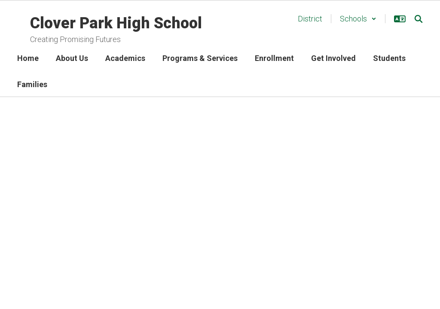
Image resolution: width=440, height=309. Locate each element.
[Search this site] (418, 19)
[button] (358, 18)
